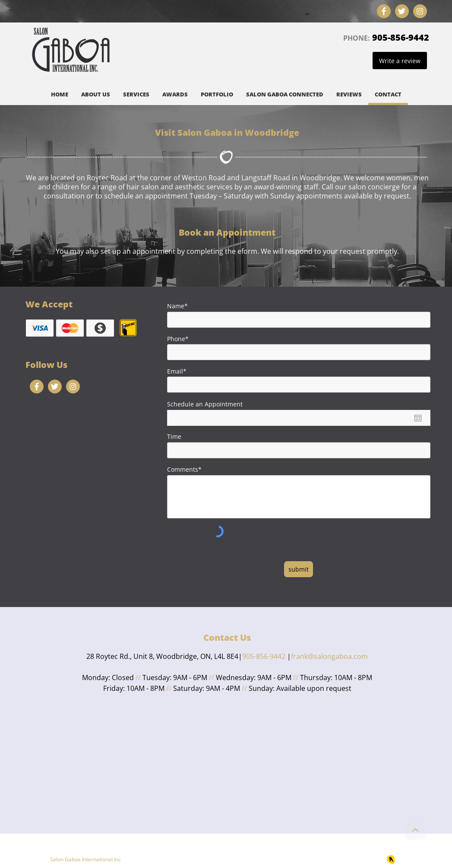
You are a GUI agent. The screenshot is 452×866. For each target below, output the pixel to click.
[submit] (298, 569)
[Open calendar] (417, 418)
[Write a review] (400, 60)
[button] (136, 95)
